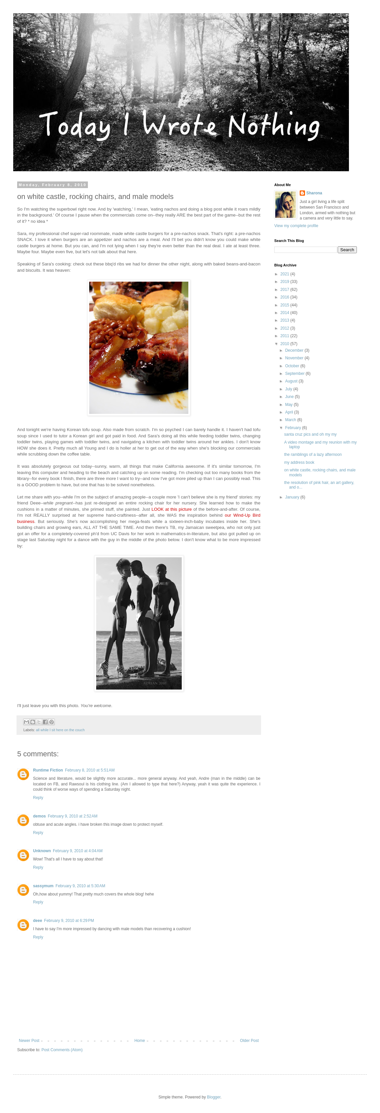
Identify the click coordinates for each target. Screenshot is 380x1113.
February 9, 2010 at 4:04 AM (77, 851)
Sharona (314, 193)
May (289, 404)
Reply (38, 797)
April (289, 412)
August (292, 381)
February (293, 427)
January (292, 497)
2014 (285, 312)
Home (139, 1040)
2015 (285, 305)
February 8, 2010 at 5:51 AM (90, 770)
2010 (285, 343)
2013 (285, 320)
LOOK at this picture (172, 509)
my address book (299, 462)
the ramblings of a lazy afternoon (313, 454)
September (295, 373)
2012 (285, 328)
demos (39, 816)
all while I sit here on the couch (60, 730)
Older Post (249, 1040)
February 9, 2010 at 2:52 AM (72, 816)
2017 (285, 289)
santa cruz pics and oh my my (310, 434)
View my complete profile (296, 225)
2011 (285, 336)
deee (37, 920)
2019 (285, 281)
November (295, 358)
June (290, 396)
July (289, 389)
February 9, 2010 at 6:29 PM (69, 920)
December (295, 350)
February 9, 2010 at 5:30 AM (80, 886)
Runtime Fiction (48, 770)
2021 (285, 274)
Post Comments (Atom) (62, 1050)
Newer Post (29, 1040)
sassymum (43, 886)
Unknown (42, 851)
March (291, 419)
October (292, 366)
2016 (285, 297)
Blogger (213, 1097)
